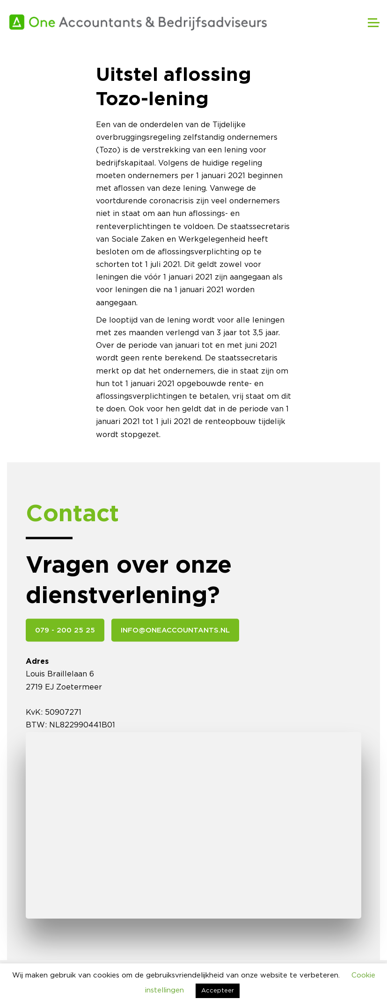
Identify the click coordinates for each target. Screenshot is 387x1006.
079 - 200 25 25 (65, 630)
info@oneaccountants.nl (175, 630)
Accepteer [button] (217, 991)
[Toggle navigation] (368, 22)
